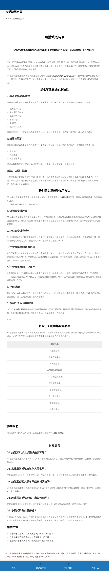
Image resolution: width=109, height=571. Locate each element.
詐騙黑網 (64, 197)
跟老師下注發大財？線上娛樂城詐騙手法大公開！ (31, 533)
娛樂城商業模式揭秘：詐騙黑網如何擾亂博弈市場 (31, 540)
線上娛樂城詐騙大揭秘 (62, 76)
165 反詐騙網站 (20, 309)
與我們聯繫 (58, 433)
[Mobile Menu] (95, 5)
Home (8, 18)
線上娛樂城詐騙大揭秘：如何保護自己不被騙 (29, 537)
